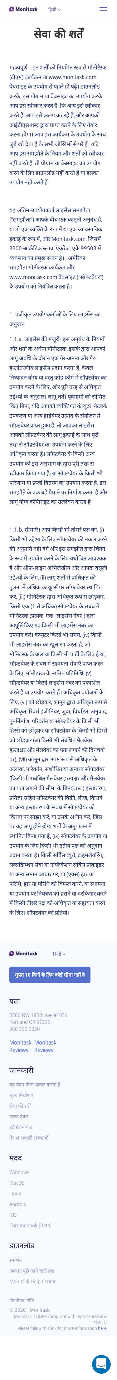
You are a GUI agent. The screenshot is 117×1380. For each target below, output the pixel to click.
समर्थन (15, 1298)
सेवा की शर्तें (20, 1144)
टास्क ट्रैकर (18, 1155)
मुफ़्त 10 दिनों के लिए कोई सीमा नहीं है (50, 1013)
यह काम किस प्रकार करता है (35, 1123)
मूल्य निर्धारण (21, 1133)
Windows (20, 1211)
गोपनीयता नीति (21, 1339)
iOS (13, 1253)
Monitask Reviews (21, 1084)
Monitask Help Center (34, 1319)
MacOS (17, 1221)
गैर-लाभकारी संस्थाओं (28, 1176)
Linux (15, 1232)
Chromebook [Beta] (32, 1264)
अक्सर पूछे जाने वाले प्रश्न (32, 1309)
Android (18, 1242)
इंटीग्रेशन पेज (20, 1165)
